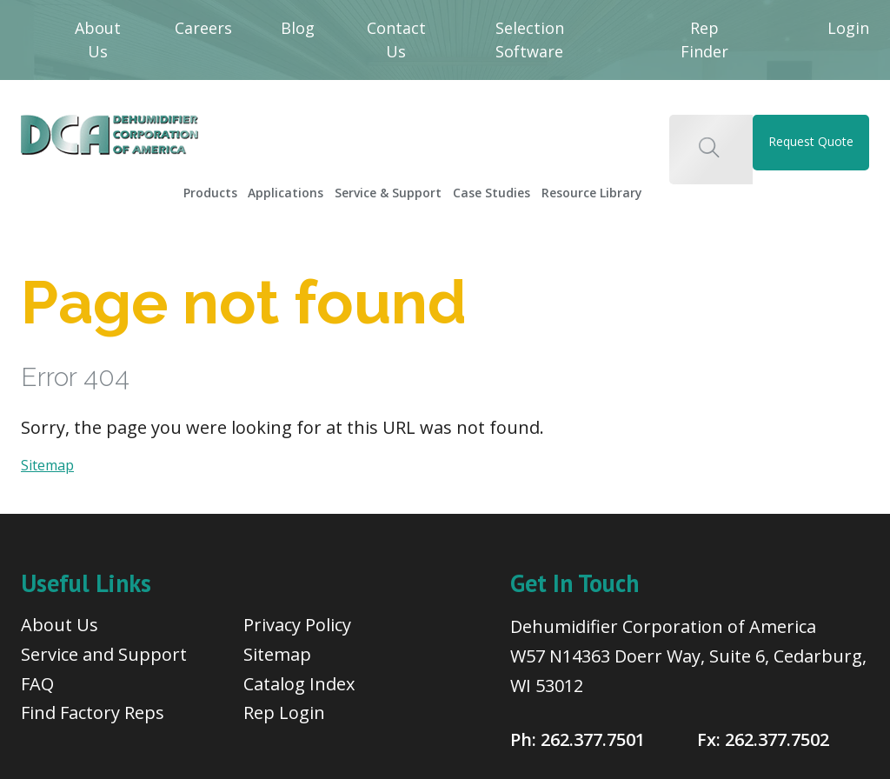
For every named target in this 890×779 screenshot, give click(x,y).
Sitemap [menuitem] (277, 651)
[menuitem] (222, 187)
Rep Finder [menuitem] (704, 39)
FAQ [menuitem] (37, 681)
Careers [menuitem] (203, 27)
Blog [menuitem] (298, 27)
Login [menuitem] (848, 27)
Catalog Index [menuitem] (299, 681)
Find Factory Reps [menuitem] (92, 710)
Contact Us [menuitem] (396, 39)
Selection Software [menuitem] (529, 39)
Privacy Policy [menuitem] (297, 623)
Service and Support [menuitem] (104, 651)
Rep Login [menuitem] (284, 710)
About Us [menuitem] (98, 39)
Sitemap (47, 463)
